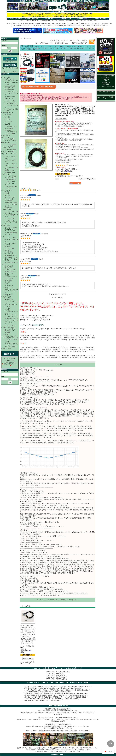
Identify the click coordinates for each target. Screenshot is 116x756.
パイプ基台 (8, 245)
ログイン (72, 40)
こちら (56, 599)
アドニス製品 (9, 278)
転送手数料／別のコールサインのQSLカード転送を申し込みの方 (11, 344)
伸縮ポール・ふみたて (11, 289)
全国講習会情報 (9, 360)
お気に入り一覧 (54, 40)
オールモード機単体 (11, 149)
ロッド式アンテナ (10, 197)
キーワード (4, 40)
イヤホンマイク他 (10, 269)
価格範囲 (3, 45)
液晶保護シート (9, 89)
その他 (93, 25)
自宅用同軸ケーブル (11, 257)
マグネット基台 (9, 248)
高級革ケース (9, 88)
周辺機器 (7, 332)
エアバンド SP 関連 (11, 140)
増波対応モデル (9, 170)
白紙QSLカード (9, 79)
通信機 (7, 334)
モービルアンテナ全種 (11, 211)
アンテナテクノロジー (11, 311)
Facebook (35, 20)
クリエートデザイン (11, 304)
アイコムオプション (11, 315)
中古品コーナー (5, 135)
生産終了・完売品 (6, 348)
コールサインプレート (11, 91)
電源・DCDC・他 (10, 271)
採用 (94, 20)
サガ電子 (7, 310)
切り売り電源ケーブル (11, 262)
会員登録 (61, 20)
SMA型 (7, 193)
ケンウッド (8, 116)
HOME (21, 45)
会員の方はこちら (10, 60)
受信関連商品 (9, 266)
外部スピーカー (9, 273)
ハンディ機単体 (9, 139)
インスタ (54, 20)
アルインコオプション (11, 316)
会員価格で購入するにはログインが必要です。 (69, 176)
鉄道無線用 (8, 201)
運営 (76, 20)
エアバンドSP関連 (10, 144)
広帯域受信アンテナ (107, 23)
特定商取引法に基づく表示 (79, 43)
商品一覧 (9, 23)
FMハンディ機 (29, 23)
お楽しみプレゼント (102, 25)
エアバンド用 (31, 25)
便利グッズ (8, 268)
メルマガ (28, 20)
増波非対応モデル (10, 172)
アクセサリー (9, 282)
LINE (48, 20)
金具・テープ (9, 287)
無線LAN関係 (9, 294)
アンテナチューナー (11, 276)
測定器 (7, 275)
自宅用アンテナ (96, 23)
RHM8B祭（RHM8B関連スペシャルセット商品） (11, 131)
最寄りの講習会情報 (10, 358)
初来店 (22, 20)
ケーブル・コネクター (46, 25)
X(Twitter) (43, 20)
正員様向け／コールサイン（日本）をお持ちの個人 (11, 339)
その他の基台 (9, 252)
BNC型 (7, 192)
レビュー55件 (74, 165)
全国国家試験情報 (10, 362)
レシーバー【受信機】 (60, 23)
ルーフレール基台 (10, 243)
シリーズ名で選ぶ (10, 218)
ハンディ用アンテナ (73, 23)
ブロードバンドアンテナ (19, 25)
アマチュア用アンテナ (11, 329)
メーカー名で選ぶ (6, 298)
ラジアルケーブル (10, 100)
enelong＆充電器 (10, 86)
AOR (6, 303)
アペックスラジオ (10, 325)
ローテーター (9, 285)
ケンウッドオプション (11, 320)
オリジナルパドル (10, 102)
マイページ (64, 40)
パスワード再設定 (82, 40)
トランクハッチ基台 (11, 238)
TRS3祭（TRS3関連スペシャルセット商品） (11, 126)
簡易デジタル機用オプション (72, 25)
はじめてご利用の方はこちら (10, 67)
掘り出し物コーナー (18, 23)
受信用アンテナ (9, 331)
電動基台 (7, 250)
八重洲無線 (8, 114)
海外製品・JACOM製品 (8, 327)
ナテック (7, 308)
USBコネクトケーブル (11, 80)
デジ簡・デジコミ (6, 174)
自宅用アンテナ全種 (11, 227)
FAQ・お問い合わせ (86, 20)
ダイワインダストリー (11, 301)
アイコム (7, 123)
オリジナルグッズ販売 (11, 109)
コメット (7, 119)
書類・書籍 (8, 280)
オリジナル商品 (85, 25)
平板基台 (7, 246)
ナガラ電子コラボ (10, 96)
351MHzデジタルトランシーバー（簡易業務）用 (11, 204)
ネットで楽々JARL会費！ (8, 336)
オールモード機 (48, 23)
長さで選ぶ (8, 195)
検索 (9, 51)
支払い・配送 (70, 20)
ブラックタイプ (9, 220)
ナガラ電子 (8, 306)
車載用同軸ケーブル (11, 255)
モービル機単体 (9, 146)
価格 (2, 376)
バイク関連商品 (58, 25)
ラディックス (9, 299)
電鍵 (6, 283)
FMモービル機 (39, 23)
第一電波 (7, 118)
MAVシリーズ (9, 98)
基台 (37, 25)
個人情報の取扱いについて (62, 43)
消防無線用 (8, 208)
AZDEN (7, 313)
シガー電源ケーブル (11, 103)
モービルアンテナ (86, 23)
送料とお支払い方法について (44, 43)
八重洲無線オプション (11, 318)
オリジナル (8, 121)
